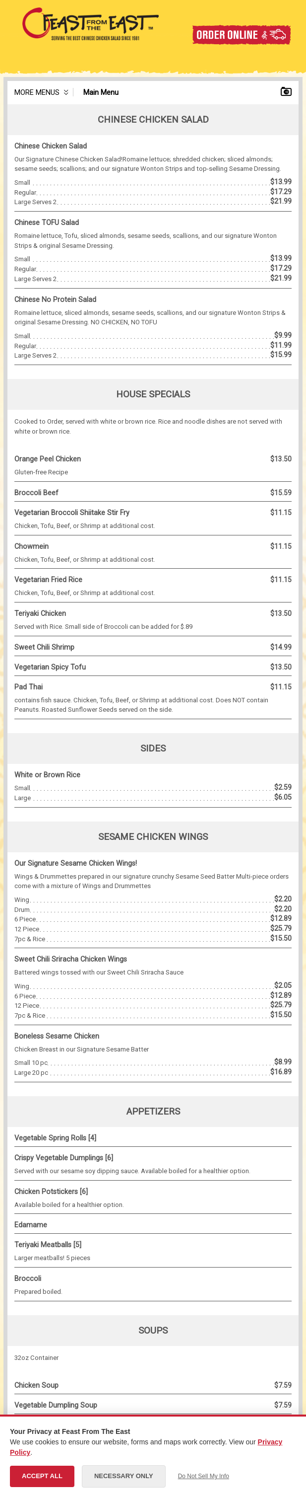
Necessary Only (123, 1476)
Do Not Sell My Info (203, 1476)
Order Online (241, 35)
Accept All (42, 1476)
